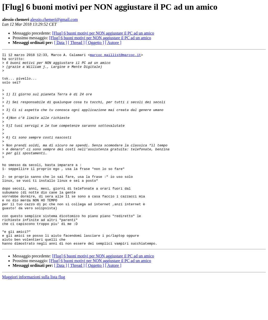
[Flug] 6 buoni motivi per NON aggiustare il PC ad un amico (103, 33)
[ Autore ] (113, 42)
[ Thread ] (76, 42)
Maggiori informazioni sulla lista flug (33, 315)
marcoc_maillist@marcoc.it (115, 55)
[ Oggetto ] (95, 42)
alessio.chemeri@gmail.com (54, 19)
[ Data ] (60, 42)
